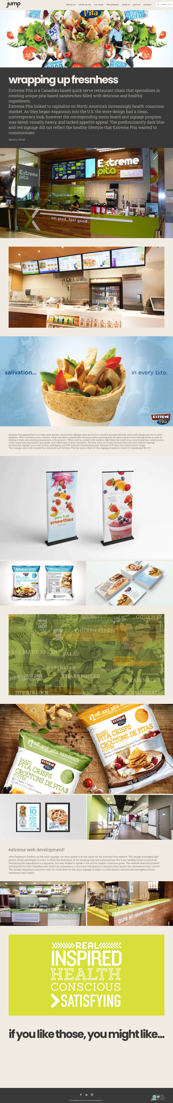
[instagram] (92, 1095)
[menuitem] (70, 4)
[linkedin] (86, 1095)
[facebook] (81, 1095)
